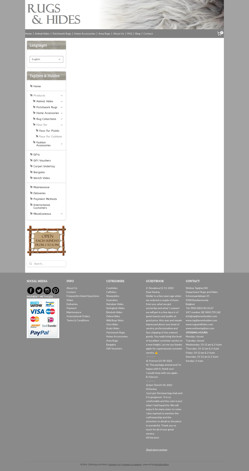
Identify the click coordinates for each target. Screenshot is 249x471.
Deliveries (39, 193)
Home (28, 33)
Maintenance (41, 187)
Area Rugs (104, 33)
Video (69, 300)
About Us (118, 33)
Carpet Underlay (44, 166)
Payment (71, 308)
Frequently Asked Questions (82, 295)
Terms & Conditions (77, 320)
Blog (137, 33)
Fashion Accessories (49, 144)
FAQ (129, 33)
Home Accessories (84, 33)
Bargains (39, 172)
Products (48, 95)
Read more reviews (156, 449)
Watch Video (41, 178)
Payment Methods (45, 199)
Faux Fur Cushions (50, 136)
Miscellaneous (48, 213)
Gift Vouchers (42, 160)
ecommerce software (132, 464)
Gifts (36, 154)
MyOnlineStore (161, 464)
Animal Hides (42, 33)
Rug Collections (49, 119)
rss (119, 464)
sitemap (112, 464)
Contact (148, 33)
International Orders (78, 316)
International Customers (41, 206)
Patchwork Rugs (62, 33)
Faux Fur (49, 124)
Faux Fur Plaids (49, 130)
